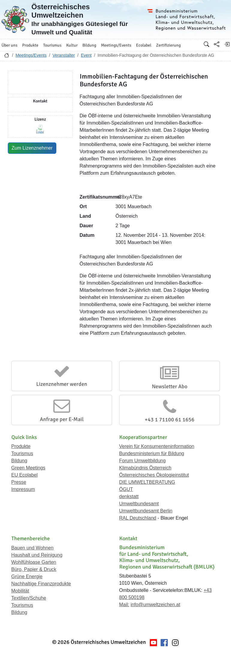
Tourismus (22, 453)
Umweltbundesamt (139, 503)
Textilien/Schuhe (28, 598)
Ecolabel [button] (143, 45)
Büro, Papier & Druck (33, 569)
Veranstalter (63, 55)
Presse (18, 482)
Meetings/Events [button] (116, 45)
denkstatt (129, 496)
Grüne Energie (27, 576)
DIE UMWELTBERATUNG (147, 482)
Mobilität (20, 590)
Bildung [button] (89, 45)
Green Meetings (28, 467)
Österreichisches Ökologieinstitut (154, 474)
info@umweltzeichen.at (155, 604)
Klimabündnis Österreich (145, 467)
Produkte (21, 446)
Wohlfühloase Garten (33, 562)
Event (86, 55)
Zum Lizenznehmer (32, 148)
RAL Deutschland (137, 518)
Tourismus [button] (52, 45)
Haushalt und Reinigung (37, 555)
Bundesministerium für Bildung (151, 453)
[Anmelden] (227, 44)
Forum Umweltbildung (142, 460)
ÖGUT (126, 489)
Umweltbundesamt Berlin (146, 510)
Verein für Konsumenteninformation (156, 446)
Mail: (124, 604)
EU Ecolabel (24, 474)
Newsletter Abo (169, 386)
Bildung (19, 460)
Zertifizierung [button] (168, 45)
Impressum (23, 489)
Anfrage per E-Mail (62, 419)
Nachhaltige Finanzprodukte (41, 583)
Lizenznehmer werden (61, 384)
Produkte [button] (30, 45)
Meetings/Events (31, 55)
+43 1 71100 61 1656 (169, 419)
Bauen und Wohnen (32, 547)
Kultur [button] (72, 45)
